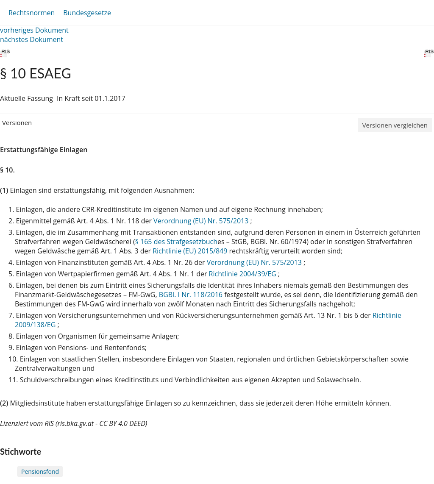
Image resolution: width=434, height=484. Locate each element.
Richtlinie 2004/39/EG (243, 273)
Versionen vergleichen (395, 125)
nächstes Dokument (31, 39)
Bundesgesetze (87, 12)
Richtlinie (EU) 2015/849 (191, 251)
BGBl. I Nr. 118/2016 (191, 294)
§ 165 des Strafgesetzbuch (176, 241)
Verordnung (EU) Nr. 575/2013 (201, 220)
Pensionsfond (40, 471)
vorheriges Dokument (34, 30)
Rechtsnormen (31, 12)
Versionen (17, 122)
